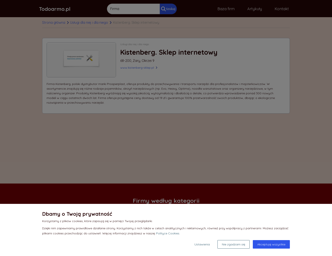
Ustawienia (202, 244)
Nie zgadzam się (233, 244)
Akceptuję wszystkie (271, 244)
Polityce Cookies (167, 233)
